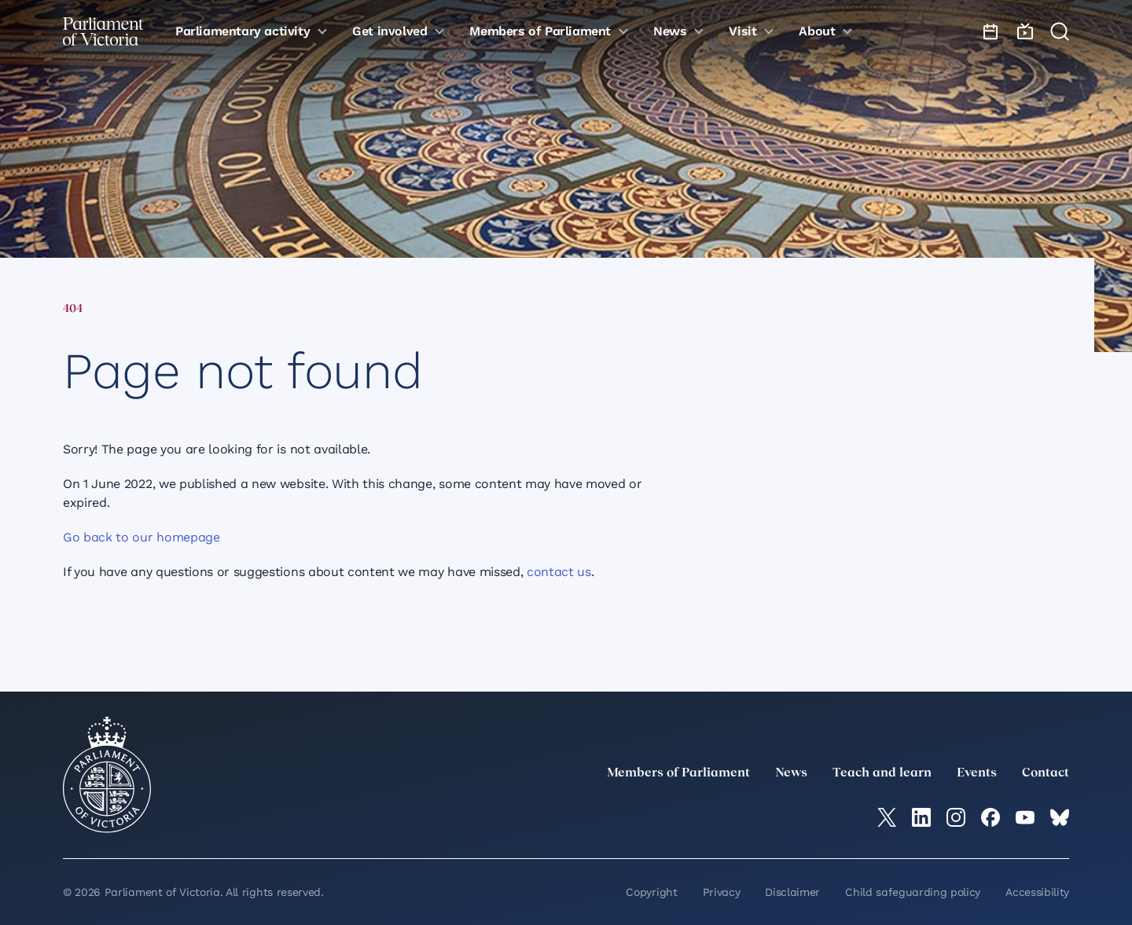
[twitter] (886, 817)
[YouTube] (1025, 817)
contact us (559, 571)
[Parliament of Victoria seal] (107, 775)
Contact (1045, 773)
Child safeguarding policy (912, 892)
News (791, 773)
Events (977, 773)
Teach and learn (882, 773)
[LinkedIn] (921, 817)
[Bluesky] (1059, 817)
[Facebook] (990, 817)
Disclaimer (792, 892)
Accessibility (1037, 892)
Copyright (651, 892)
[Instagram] (956, 817)
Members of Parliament (678, 773)
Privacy (722, 892)
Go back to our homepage (141, 537)
